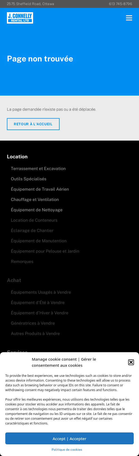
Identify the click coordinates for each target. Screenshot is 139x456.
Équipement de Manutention (38, 240)
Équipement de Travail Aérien (40, 189)
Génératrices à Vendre (33, 323)
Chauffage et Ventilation (35, 199)
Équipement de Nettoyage (36, 209)
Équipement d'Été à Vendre (38, 302)
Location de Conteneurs (34, 220)
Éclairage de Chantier (32, 230)
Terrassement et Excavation (38, 168)
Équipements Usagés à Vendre (41, 292)
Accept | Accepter (69, 438)
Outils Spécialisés (28, 178)
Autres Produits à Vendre (35, 333)
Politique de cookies (67, 449)
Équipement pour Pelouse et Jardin (45, 251)
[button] (131, 362)
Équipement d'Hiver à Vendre (39, 312)
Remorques (22, 261)
